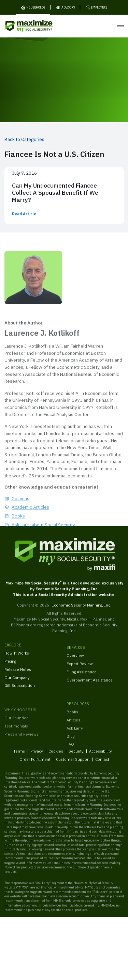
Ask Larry (75, 736)
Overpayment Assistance (90, 684)
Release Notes (17, 672)
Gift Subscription (19, 688)
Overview (75, 660)
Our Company (17, 680)
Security (76, 754)
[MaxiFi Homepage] (19, 26)
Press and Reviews (21, 745)
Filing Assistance (82, 676)
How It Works (16, 656)
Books (72, 720)
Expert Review (80, 668)
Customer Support (72, 762)
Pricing (10, 664)
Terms (19, 754)
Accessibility (100, 754)
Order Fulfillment (34, 762)
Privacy (36, 754)
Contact (102, 762)
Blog (70, 744)
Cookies (55, 754)
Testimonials (16, 736)
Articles (73, 728)
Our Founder (16, 728)
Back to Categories (24, 139)
